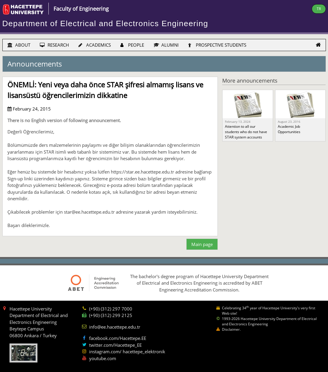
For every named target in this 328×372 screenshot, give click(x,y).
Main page (202, 244)
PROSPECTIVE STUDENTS (217, 45)
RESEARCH (54, 45)
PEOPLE (132, 45)
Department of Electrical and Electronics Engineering (105, 23)
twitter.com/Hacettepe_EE (115, 345)
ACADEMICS (94, 45)
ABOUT (18, 45)
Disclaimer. (231, 329)
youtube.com (102, 358)
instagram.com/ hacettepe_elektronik (127, 351)
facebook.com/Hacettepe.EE (117, 338)
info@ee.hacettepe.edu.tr (114, 327)
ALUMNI (166, 45)
